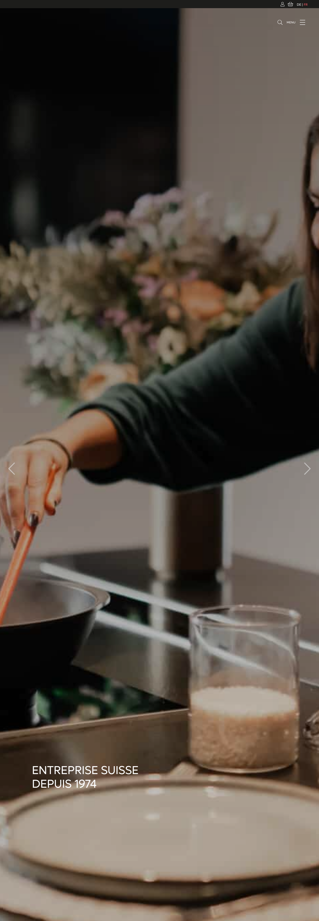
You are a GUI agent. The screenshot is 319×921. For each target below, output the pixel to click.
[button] (307, 469)
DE (299, 4)
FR (306, 4)
